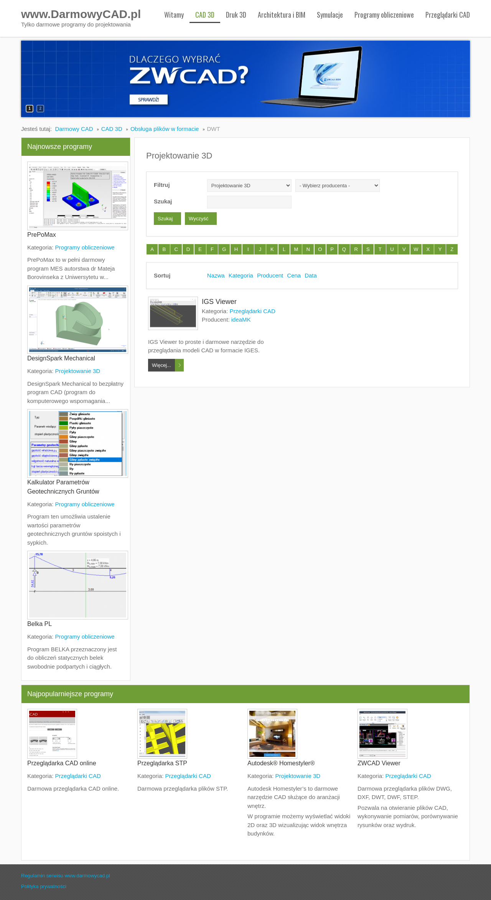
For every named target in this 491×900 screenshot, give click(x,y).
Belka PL (39, 624)
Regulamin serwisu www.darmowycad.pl (65, 876)
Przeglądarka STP (162, 763)
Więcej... (161, 365)
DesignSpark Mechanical (61, 358)
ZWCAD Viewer (379, 763)
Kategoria (241, 275)
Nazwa (216, 275)
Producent (270, 275)
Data (311, 275)
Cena (294, 275)
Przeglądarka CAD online (61, 763)
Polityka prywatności (43, 886)
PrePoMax (41, 234)
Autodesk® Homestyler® (281, 763)
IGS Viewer (219, 302)
